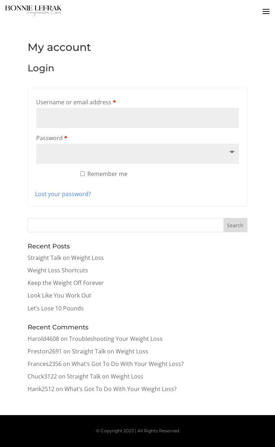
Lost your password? (63, 194)
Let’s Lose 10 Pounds (56, 308)
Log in (54, 177)
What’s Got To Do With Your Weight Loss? (128, 364)
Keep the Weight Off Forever (66, 283)
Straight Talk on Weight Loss (66, 258)
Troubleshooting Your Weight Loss (116, 339)
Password (51, 138)
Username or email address (76, 102)
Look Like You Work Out (59, 295)
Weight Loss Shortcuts (58, 270)
